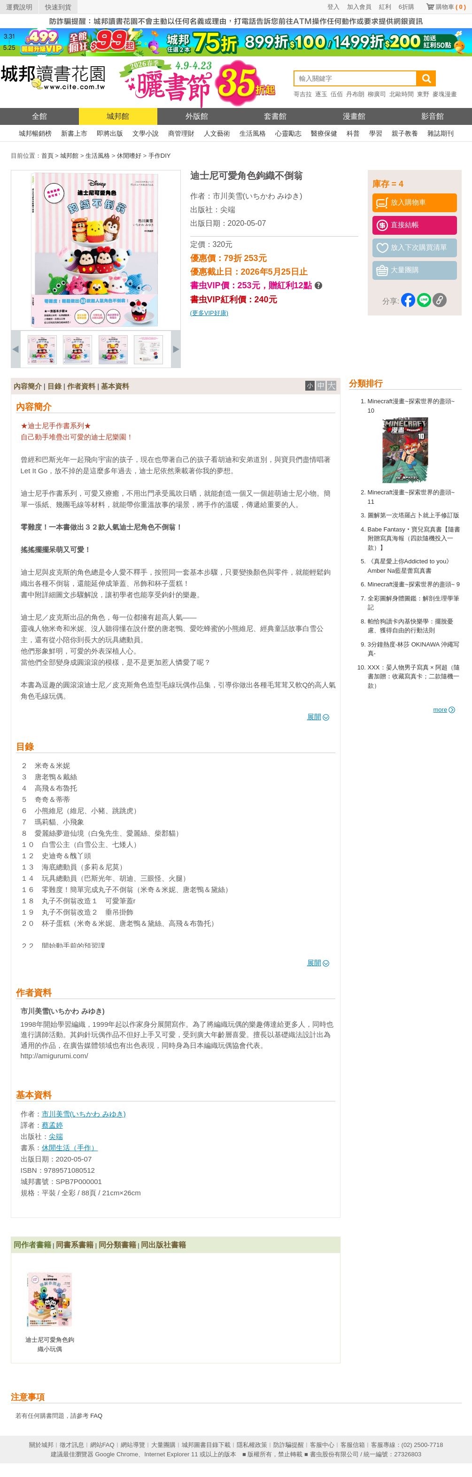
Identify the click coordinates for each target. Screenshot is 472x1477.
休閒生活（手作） (70, 1148)
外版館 (197, 116)
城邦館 (118, 116)
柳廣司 (377, 94)
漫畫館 (354, 116)
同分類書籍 (117, 1245)
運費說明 (19, 7)
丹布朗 (355, 94)
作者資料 (81, 386)
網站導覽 (133, 1444)
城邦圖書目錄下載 (206, 1444)
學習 (375, 133)
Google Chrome (116, 1454)
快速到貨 (58, 7)
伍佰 (337, 94)
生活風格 (253, 133)
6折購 (406, 6)
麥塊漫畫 (445, 94)
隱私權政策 (252, 1444)
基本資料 (115, 386)
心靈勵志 (288, 133)
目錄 (54, 386)
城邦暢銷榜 (35, 133)
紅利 (385, 6)
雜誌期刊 (440, 133)
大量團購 (163, 1444)
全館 (39, 116)
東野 (423, 94)
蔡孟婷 (52, 1125)
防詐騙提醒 (288, 1444)
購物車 (451, 6)
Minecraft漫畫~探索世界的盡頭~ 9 (414, 584)
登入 (333, 6)
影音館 (432, 116)
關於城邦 (41, 1444)
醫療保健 (324, 133)
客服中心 (322, 1444)
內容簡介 (28, 386)
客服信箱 (352, 1444)
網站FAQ (102, 1444)
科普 (353, 133)
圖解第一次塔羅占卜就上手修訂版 (413, 515)
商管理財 (181, 133)
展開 (318, 717)
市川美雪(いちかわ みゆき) (257, 196)
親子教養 (405, 133)
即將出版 (110, 133)
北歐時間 (401, 94)
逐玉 (321, 94)
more (444, 709)
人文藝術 (217, 133)
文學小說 (145, 133)
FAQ (96, 1415)
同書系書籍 (74, 1245)
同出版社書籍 (163, 1245)
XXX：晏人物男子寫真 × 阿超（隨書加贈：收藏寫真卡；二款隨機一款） (414, 676)
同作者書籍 (32, 1245)
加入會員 (359, 6)
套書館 (275, 116)
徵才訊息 (72, 1444)
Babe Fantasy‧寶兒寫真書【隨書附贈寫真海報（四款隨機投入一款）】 (414, 538)
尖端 (227, 210)
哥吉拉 (303, 94)
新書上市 (74, 133)
